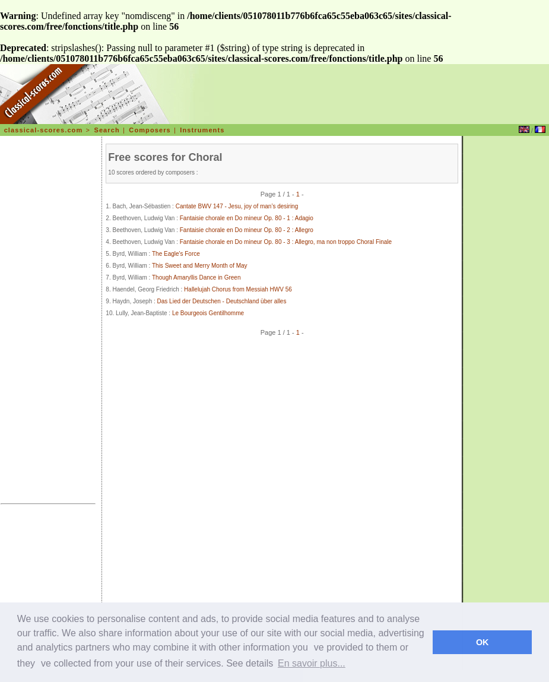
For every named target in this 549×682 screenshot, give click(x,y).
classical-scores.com (43, 130)
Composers (149, 130)
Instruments (202, 130)
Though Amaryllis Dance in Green (196, 277)
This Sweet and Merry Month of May (199, 265)
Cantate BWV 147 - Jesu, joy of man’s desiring (237, 206)
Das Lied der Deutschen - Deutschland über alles (222, 301)
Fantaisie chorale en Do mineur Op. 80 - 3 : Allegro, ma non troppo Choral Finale (286, 242)
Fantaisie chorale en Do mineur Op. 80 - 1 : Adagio (246, 218)
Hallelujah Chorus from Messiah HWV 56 (238, 289)
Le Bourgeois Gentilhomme (208, 313)
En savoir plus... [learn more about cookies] (311, 663)
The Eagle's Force (176, 253)
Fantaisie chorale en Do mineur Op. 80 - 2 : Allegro (246, 230)
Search (106, 130)
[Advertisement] (48, 322)
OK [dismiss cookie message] (482, 642)
